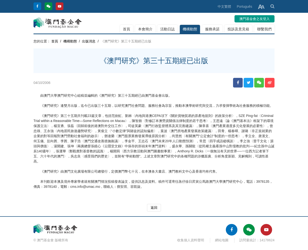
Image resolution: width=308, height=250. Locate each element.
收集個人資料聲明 (190, 240)
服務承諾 (212, 29)
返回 (154, 207)
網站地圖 (221, 240)
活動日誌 (167, 29)
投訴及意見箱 (238, 29)
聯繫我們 (264, 29)
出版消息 (88, 41)
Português (244, 6)
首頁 (126, 29)
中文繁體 (224, 6)
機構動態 (190, 29)
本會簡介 (145, 29)
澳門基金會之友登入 (254, 19)
